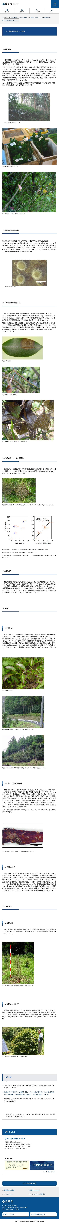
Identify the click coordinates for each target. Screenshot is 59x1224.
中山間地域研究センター (35, 18)
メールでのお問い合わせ (39, 1215)
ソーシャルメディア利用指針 (37, 1195)
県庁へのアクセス (9, 1215)
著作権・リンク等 (34, 1191)
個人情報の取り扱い (8, 1191)
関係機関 (24, 18)
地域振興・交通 (16, 18)
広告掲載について (49, 1172)
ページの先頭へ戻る (29, 1184)
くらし (9, 18)
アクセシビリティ (8, 1195)
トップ (4, 18)
